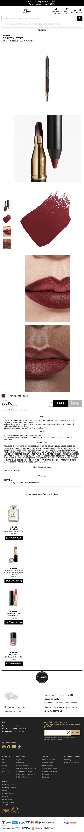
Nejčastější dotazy (23, 777)
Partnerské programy (50, 774)
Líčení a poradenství (50, 771)
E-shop (5, 722)
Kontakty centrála (9, 787)
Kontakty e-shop (8, 785)
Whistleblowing (8, 802)
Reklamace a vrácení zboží (26, 768)
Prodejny (67, 760)
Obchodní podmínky (24, 771)
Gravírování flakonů (49, 768)
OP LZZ (5, 805)
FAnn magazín (47, 765)
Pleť (3, 760)
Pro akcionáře (7, 799)
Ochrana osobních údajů (25, 774)
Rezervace (20, 762)
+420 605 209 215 (11, 726)
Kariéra (5, 796)
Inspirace (45, 777)
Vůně (4, 762)
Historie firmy (7, 793)
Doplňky (5, 771)
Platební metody (22, 765)
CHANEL (6, 35)
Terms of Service (55, 739)
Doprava (19, 760)
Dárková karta (47, 762)
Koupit (60, 403)
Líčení (4, 765)
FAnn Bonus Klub (48, 760)
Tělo (3, 768)
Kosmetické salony (71, 762)
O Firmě (5, 790)
